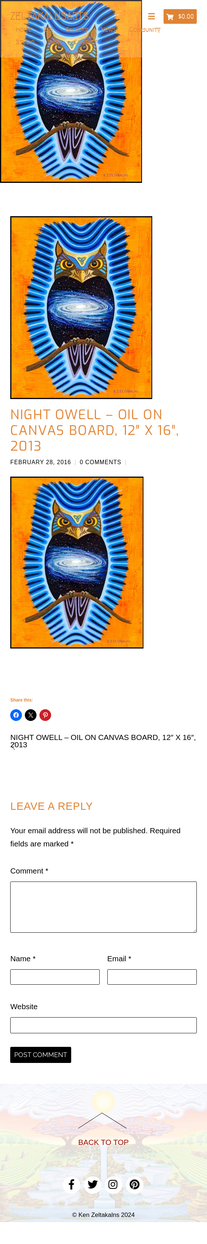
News (108, 29)
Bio (48, 29)
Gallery (76, 29)
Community (144, 29)
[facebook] (71, 1183)
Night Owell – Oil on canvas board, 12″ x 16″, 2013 (94, 430)
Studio (25, 42)
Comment (29, 871)
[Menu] (153, 16)
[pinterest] (134, 1183)
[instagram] (113, 1183)
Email (119, 958)
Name (22, 958)
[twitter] (92, 1183)
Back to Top (103, 1142)
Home (23, 29)
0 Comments (100, 462)
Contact (85, 42)
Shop (54, 42)
